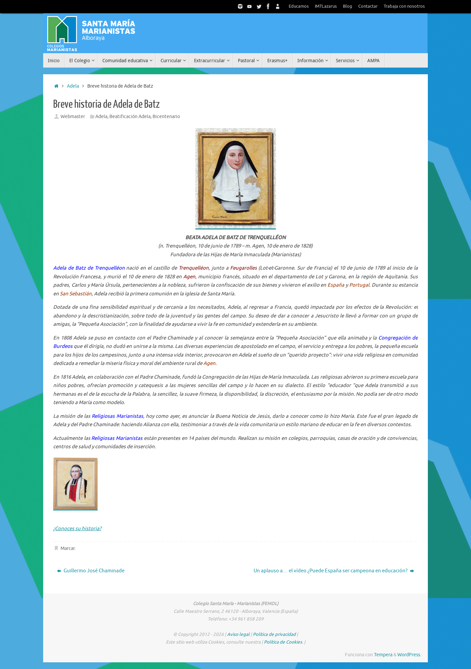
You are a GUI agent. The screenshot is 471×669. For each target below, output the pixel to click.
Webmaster (73, 116)
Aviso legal (238, 634)
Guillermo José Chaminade (90, 571)
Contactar (368, 6)
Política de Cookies (283, 642)
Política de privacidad (274, 634)
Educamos (299, 6)
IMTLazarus (326, 6)
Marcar (68, 548)
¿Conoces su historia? (77, 528)
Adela (73, 86)
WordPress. (409, 655)
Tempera (383, 655)
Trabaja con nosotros (404, 6)
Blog (347, 6)
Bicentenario (166, 116)
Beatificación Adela (130, 116)
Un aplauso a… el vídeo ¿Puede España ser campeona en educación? (334, 571)
